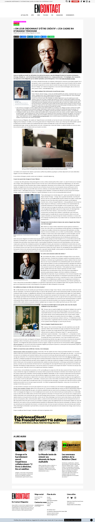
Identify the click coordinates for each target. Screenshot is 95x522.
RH (52, 16)
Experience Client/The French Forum (75, 502)
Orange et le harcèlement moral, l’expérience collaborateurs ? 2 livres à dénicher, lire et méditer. (23, 462)
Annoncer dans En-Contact (53, 513)
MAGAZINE (59, 16)
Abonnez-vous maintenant (73, 520)
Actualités (49, 499)
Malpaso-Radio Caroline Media (74, 505)
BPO (32, 16)
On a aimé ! (16, 24)
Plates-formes (50, 503)
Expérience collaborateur (20, 22)
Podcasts (49, 504)
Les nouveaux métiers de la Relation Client (69, 457)
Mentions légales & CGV (52, 515)
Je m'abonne (75, 1)
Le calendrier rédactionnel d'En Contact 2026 (57, 512)
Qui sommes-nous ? (51, 510)
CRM (38, 16)
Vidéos (48, 506)
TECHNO (45, 16)
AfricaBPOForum (70, 503)
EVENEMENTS (70, 16)
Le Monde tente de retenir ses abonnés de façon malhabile (47, 459)
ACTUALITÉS (24, 16)
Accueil (48, 498)
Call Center (16, 25)
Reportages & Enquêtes (52, 501)
